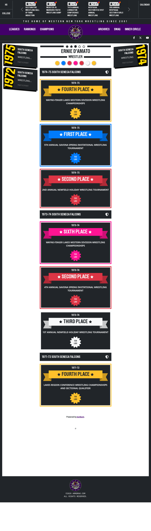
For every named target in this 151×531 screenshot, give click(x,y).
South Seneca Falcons (25, 51)
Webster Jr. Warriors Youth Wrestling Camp (53, 10)
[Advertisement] (21, 139)
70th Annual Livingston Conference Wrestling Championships (74, 12)
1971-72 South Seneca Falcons (61, 378)
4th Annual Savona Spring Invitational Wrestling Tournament (75, 304)
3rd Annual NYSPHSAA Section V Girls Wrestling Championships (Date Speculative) (116, 15)
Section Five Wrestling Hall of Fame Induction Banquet (32, 12)
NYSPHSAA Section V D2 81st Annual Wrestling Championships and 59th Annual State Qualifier (96, 15)
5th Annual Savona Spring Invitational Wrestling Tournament (75, 153)
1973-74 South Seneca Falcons (61, 230)
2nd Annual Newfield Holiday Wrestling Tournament (75, 196)
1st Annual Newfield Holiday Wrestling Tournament (75, 353)
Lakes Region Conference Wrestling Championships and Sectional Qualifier (75, 408)
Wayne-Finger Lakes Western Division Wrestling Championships (75, 102)
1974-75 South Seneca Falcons (61, 72)
